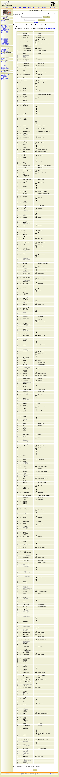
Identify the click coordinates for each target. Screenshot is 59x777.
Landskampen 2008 (5, 43)
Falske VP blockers (5, 55)
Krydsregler (3, 21)
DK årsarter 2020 (4, 42)
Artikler (2, 62)
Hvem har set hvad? (5, 27)
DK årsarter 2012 (4, 33)
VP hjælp (3, 79)
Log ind (2, 77)
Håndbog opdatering (5, 65)
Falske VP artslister (5, 53)
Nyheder (24, 7)
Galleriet (38, 7)
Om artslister (3, 22)
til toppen (7, 773)
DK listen (30, 7)
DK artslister (3, 25)
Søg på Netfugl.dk (4, 71)
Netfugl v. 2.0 (52, 7)
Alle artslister (3, 20)
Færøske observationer (5, 61)
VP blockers (3, 50)
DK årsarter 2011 (4, 32)
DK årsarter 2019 (4, 41)
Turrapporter (3, 63)
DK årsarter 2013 (4, 34)
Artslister (44, 7)
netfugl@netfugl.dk (22, 774)
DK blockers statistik (5, 29)
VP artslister (3, 47)
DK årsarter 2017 (4, 39)
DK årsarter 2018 (4, 40)
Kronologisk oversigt (50, 28)
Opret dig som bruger (5, 74)
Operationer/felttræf (5, 68)
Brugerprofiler (4, 75)
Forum (34, 7)
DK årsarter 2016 (4, 38)
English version (7, 17)
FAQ (2, 59)
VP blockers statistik (5, 51)
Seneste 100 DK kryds (5, 26)
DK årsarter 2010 (4, 31)
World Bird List (4, 67)
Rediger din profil (4, 78)
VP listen (3, 66)
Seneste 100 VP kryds (5, 48)
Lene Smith (35, 22)
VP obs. (19, 7)
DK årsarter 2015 (4, 37)
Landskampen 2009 (5, 44)
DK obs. (15, 7)
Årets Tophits (3, 30)
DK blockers (3, 28)
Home (7, 7)
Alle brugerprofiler (4, 76)
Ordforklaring (3, 58)
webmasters (32, 774)
